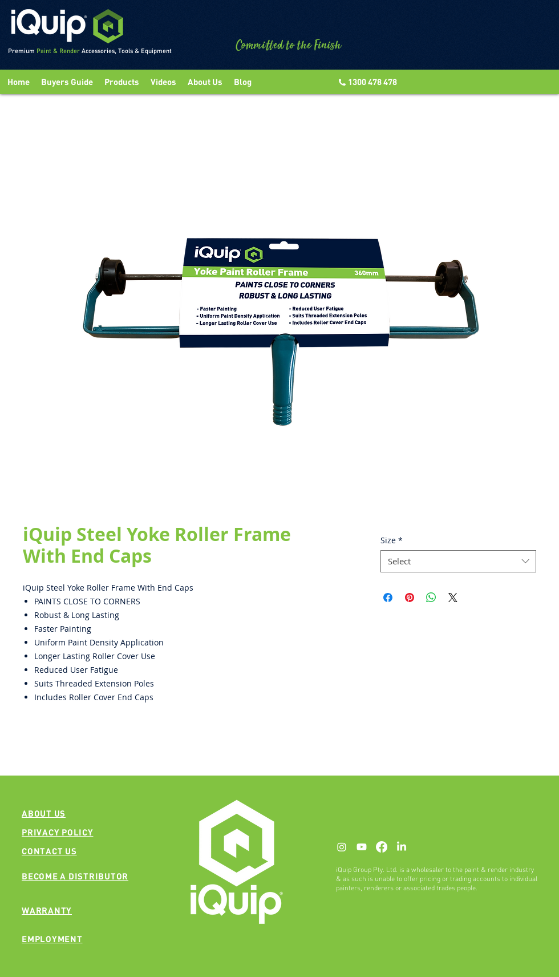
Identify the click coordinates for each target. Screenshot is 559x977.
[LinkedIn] (401, 847)
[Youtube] (361, 847)
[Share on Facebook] (388, 597)
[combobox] (458, 561)
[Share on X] (453, 597)
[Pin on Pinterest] (409, 597)
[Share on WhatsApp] (431, 597)
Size (391, 540)
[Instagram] (341, 847)
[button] (163, 81)
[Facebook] (381, 847)
